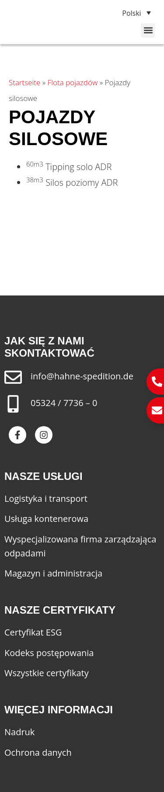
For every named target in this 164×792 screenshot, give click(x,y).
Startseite (24, 82)
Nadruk (19, 732)
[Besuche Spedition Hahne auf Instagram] (43, 435)
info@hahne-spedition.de (82, 376)
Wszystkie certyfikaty (46, 673)
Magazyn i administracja (53, 573)
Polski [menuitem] (131, 13)
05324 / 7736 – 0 (64, 403)
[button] (148, 30)
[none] (132, 13)
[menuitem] (132, 13)
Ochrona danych (38, 752)
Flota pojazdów (73, 82)
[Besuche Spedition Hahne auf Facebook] (17, 435)
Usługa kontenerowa (46, 519)
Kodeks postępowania (49, 653)
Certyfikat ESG (33, 632)
